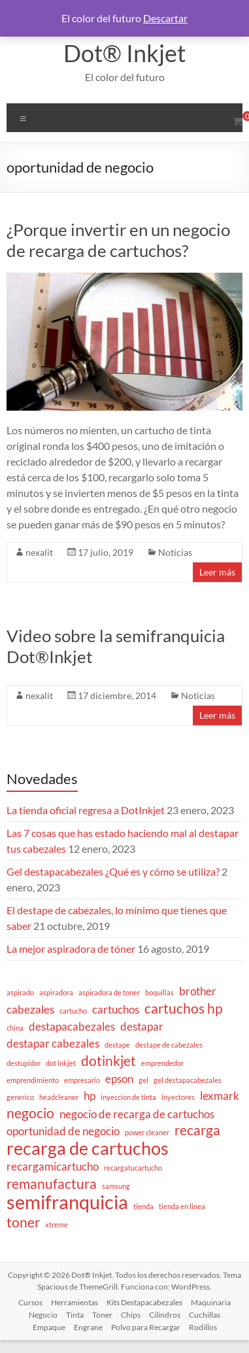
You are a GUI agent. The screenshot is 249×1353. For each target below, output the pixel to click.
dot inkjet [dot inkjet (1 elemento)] (61, 1063)
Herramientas (74, 1302)
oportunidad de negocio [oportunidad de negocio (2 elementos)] (63, 1131)
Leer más (217, 571)
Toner (102, 1315)
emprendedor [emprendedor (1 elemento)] (162, 1063)
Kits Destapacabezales (144, 1302)
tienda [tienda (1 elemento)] (143, 1206)
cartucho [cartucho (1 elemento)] (73, 1010)
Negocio (43, 1315)
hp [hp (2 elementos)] (89, 1096)
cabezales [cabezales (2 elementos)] (30, 1009)
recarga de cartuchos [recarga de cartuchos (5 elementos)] (88, 1148)
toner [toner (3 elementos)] (23, 1222)
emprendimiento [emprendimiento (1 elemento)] (33, 1080)
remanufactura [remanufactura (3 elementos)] (52, 1183)
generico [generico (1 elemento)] (20, 1097)
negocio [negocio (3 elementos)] (30, 1113)
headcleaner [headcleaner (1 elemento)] (58, 1097)
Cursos (30, 1302)
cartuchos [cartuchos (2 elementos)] (115, 1009)
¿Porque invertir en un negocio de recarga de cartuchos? (118, 240)
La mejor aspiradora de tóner (71, 948)
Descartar (165, 18)
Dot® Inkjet (124, 53)
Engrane (88, 1327)
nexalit (39, 552)
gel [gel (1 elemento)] (143, 1080)
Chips (131, 1315)
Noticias (175, 552)
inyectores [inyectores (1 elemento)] (178, 1097)
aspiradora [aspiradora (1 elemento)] (56, 992)
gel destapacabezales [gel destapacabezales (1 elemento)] (188, 1080)
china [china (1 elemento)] (15, 1027)
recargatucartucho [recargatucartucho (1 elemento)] (133, 1167)
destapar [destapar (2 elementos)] (141, 1026)
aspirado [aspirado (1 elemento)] (20, 992)
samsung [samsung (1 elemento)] (116, 1186)
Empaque (49, 1327)
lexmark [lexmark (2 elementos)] (219, 1096)
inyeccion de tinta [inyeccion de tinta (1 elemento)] (128, 1097)
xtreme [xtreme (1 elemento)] (56, 1224)
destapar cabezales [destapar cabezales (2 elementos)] (53, 1043)
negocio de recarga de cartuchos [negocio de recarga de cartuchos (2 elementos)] (136, 1114)
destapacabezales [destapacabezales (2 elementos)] (72, 1026)
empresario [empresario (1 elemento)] (82, 1080)
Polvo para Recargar (145, 1327)
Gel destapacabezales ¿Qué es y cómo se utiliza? (113, 871)
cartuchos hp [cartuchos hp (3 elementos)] (183, 1008)
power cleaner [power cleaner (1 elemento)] (147, 1132)
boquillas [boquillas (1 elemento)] (159, 992)
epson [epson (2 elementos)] (119, 1079)
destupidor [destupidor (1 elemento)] (24, 1063)
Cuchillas (204, 1315)
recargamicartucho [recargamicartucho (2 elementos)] (53, 1166)
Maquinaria (211, 1302)
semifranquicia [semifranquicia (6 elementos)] (67, 1202)
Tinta (75, 1315)
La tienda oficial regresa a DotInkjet (86, 810)
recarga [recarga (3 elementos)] (197, 1130)
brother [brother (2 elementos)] (197, 991)
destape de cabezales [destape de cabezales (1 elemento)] (169, 1044)
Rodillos (203, 1327)
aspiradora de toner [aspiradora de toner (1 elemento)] (109, 992)
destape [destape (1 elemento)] (117, 1044)
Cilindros (164, 1315)
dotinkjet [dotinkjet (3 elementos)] (108, 1061)
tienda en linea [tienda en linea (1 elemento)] (182, 1206)
